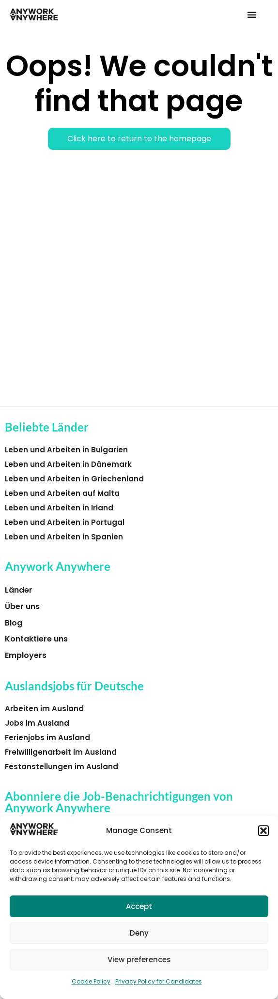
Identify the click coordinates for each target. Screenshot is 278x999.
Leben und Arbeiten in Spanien (64, 537)
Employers (25, 655)
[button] (263, 830)
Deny (139, 933)
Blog (13, 622)
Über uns (22, 606)
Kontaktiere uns (36, 638)
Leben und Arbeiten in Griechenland (74, 479)
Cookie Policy (91, 981)
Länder (18, 590)
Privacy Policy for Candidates (158, 981)
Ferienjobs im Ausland (47, 737)
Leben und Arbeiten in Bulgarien (66, 450)
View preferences (139, 959)
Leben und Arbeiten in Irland (59, 508)
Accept (139, 906)
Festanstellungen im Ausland (61, 766)
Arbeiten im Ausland (44, 708)
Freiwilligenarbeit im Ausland (61, 752)
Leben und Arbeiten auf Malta (62, 493)
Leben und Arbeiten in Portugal (64, 522)
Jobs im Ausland (37, 723)
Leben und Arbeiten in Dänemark (68, 464)
